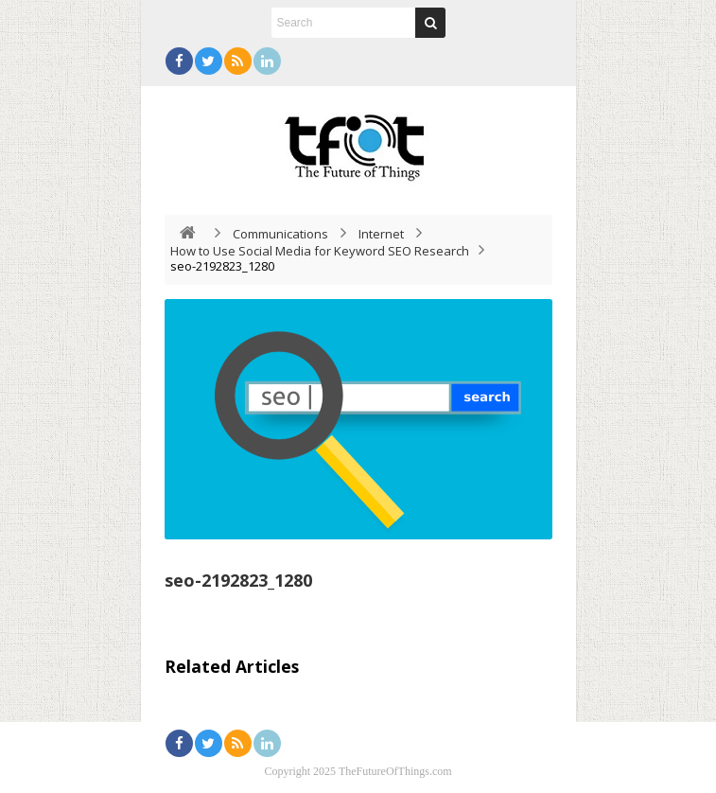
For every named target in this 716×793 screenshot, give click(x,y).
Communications (280, 233)
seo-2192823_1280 (238, 580)
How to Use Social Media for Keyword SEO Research (319, 250)
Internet (381, 233)
